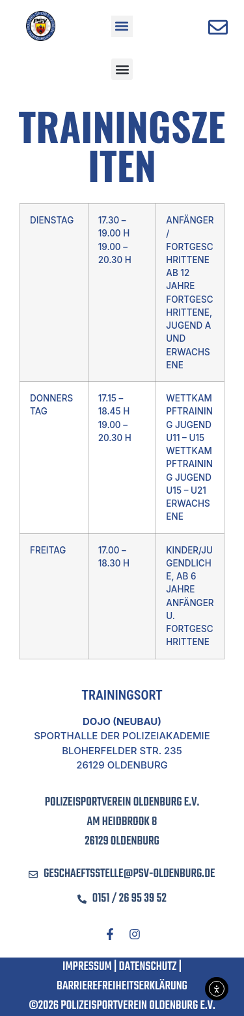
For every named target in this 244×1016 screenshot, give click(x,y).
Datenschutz (148, 967)
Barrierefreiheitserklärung (122, 986)
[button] (122, 26)
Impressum (87, 967)
